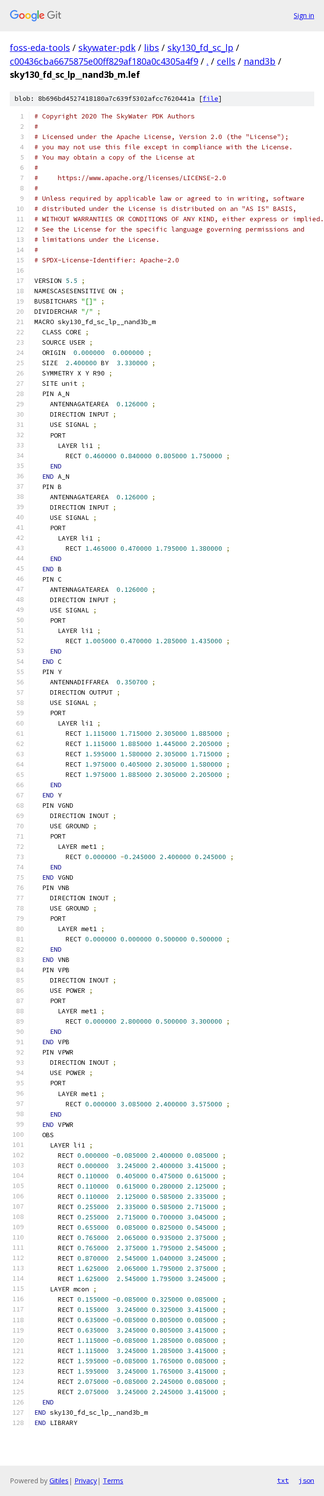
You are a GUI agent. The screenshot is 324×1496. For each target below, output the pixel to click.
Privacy (85, 1480)
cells (226, 61)
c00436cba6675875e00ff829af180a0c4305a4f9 (104, 61)
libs (151, 47)
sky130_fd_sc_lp (200, 47)
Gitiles (59, 1480)
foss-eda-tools (40, 47)
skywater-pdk (107, 47)
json (306, 1480)
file (210, 98)
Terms (113, 1480)
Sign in (304, 15)
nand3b (260, 61)
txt (283, 1480)
